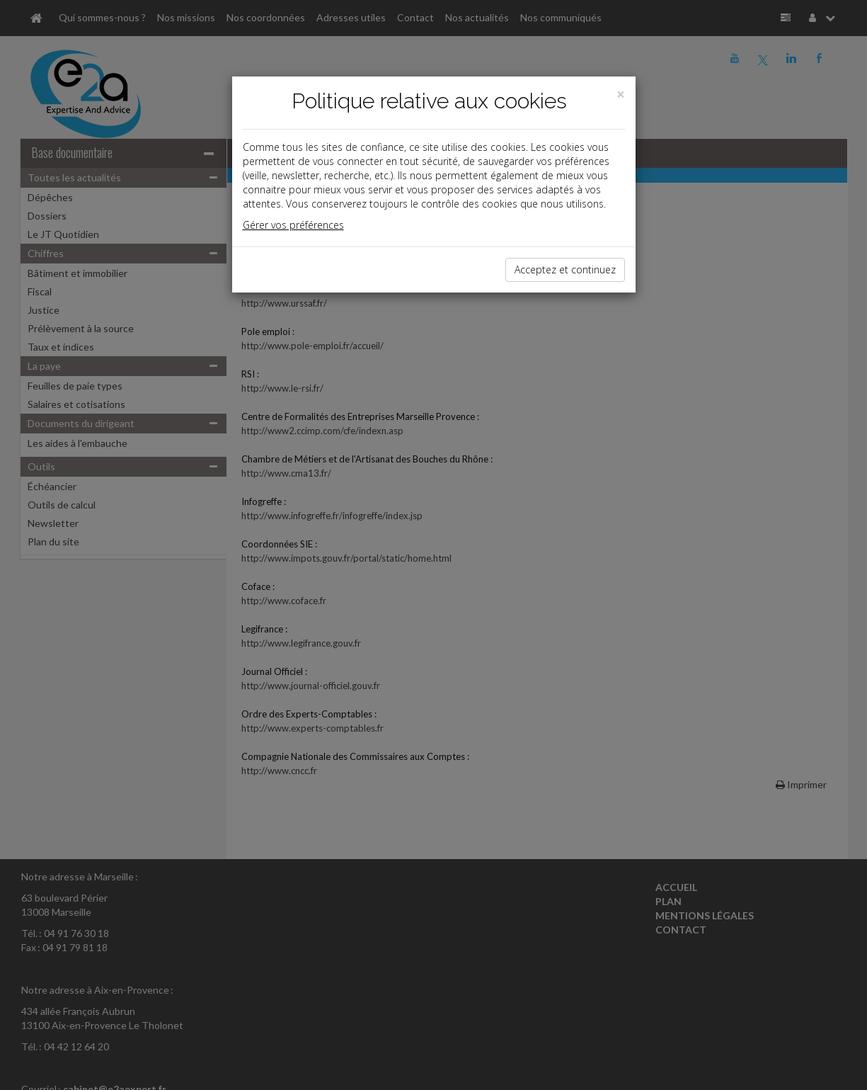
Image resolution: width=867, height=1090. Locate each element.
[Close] (620, 94)
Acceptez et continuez (565, 269)
